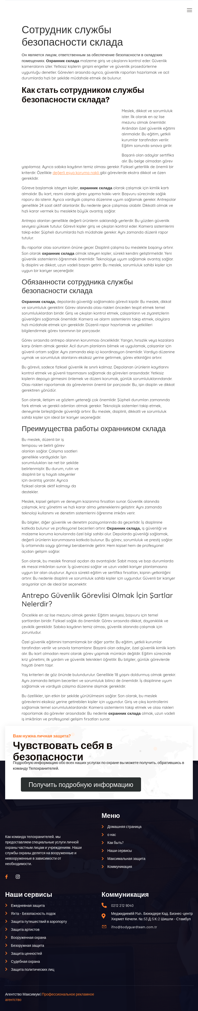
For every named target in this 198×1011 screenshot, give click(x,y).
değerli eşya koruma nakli (76, 172)
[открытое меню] (188, 10)
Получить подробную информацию (81, 784)
